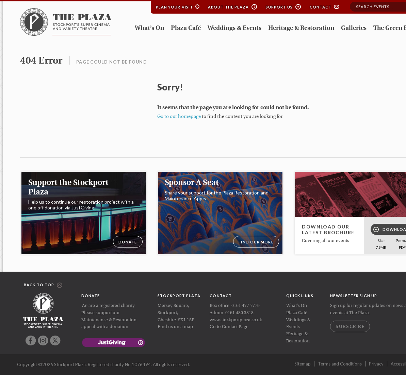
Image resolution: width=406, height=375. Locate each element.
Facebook (31, 340)
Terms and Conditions (340, 364)
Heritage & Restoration (301, 28)
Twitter (55, 340)
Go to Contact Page (229, 327)
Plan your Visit (174, 7)
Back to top (43, 285)
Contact (321, 7)
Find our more (256, 242)
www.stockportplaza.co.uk (236, 320)
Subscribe (350, 326)
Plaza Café (186, 28)
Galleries (354, 28)
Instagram (43, 340)
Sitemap (302, 364)
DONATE (127, 242)
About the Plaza (228, 7)
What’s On (149, 28)
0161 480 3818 (239, 313)
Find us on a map (175, 327)
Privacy (376, 364)
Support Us (279, 7)
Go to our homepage (179, 116)
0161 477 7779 (245, 306)
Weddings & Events (234, 28)
